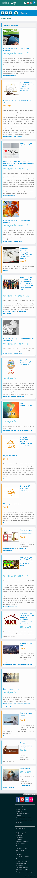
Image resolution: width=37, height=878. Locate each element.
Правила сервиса (21, 809)
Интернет (19, 839)
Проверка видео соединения (25, 820)
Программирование (9, 430)
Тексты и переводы (22, 867)
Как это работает (21, 807)
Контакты (19, 822)
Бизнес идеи (12, 75)
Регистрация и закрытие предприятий (20, 664)
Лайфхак (18, 846)
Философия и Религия (23, 869)
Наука (17, 852)
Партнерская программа (23, 818)
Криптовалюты (13, 607)
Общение (21, 396)
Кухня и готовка (20, 843)
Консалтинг (12, 195)
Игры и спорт (20, 837)
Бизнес (5, 75)
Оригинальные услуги (10, 396)
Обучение (19, 854)
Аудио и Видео (20, 828)
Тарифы (18, 815)
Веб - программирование (24, 430)
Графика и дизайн (21, 833)
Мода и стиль (20, 850)
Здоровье (19, 835)
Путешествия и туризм (22, 861)
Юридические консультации (12, 136)
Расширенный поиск (10, 25)
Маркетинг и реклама (10, 311)
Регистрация (23, 13)
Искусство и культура (22, 841)
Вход (20, 12)
